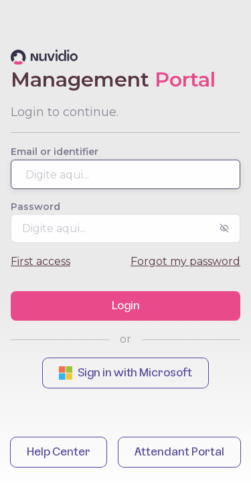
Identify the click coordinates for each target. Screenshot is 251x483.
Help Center (58, 452)
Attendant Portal (179, 452)
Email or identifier (54, 152)
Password (35, 207)
